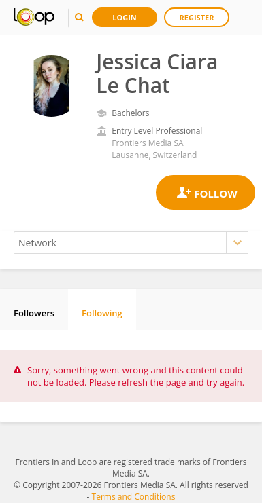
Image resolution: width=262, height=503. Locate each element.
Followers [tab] (34, 313)
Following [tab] (102, 313)
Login (124, 17)
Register (197, 17)
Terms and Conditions (134, 496)
